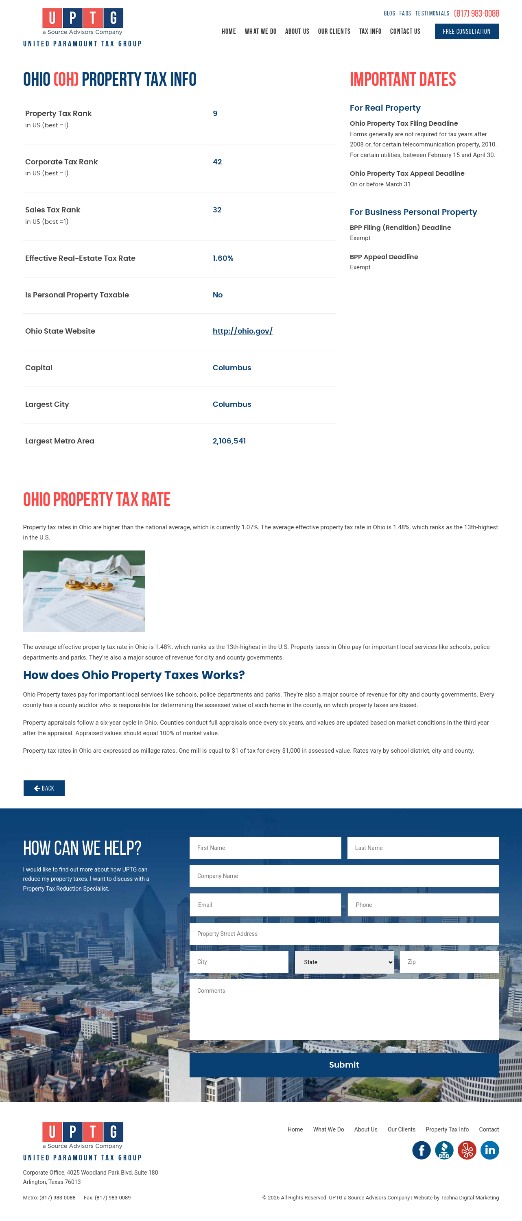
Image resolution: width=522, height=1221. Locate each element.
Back (44, 788)
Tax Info (370, 31)
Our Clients (334, 31)
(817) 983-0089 (113, 1198)
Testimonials (432, 13)
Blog (389, 13)
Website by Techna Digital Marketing (456, 1198)
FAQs (405, 13)
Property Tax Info (447, 1129)
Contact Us (405, 31)
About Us (297, 31)
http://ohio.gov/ (243, 331)
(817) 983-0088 (476, 13)
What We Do (261, 31)
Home (229, 31)
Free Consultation (467, 31)
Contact (489, 1129)
